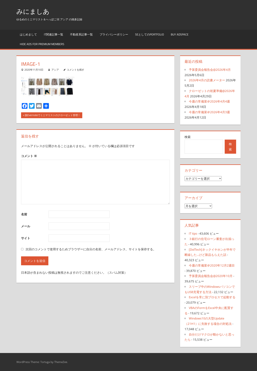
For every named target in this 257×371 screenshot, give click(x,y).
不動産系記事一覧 (81, 34)
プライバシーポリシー (114, 34)
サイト (25, 238)
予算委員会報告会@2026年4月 (210, 70)
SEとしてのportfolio (149, 34)
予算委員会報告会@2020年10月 (211, 276)
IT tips (193, 233)
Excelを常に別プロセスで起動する (212, 297)
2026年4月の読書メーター (207, 80)
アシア (55, 69)
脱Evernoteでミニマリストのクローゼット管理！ (52, 115)
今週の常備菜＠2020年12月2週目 (212, 265)
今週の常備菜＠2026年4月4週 (209, 101)
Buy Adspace (179, 34)
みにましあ (32, 11)
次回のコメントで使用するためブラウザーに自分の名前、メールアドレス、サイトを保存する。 (91, 249)
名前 (24, 214)
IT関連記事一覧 (53, 34)
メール (25, 226)
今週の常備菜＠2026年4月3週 (209, 112)
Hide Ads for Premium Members (42, 44)
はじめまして (28, 34)
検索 (188, 137)
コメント (29, 156)
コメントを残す (75, 69)
